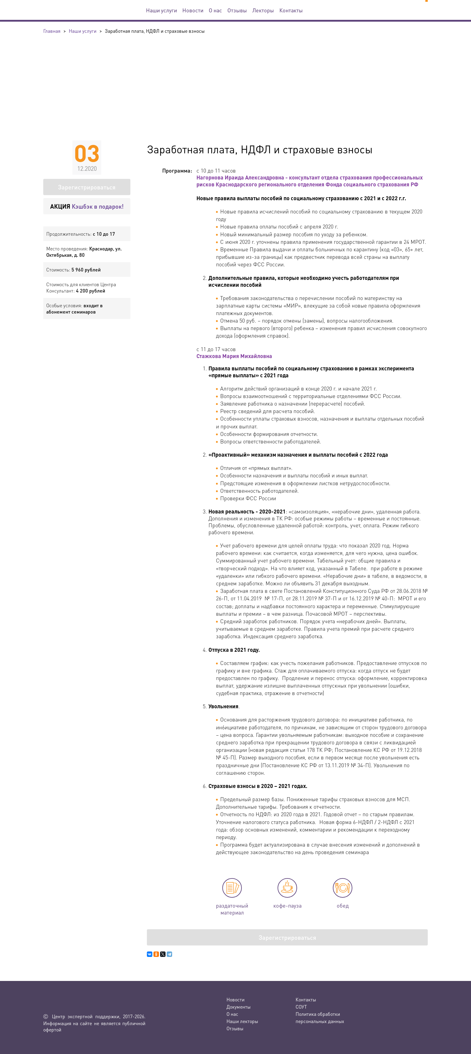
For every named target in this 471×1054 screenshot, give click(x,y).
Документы (238, 1006)
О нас (215, 10)
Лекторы (263, 10)
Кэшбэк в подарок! (87, 206)
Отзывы (237, 10)
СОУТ (301, 1006)
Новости (192, 10)
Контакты (291, 10)
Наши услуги (161, 10)
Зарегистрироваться (87, 187)
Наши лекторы (242, 1021)
